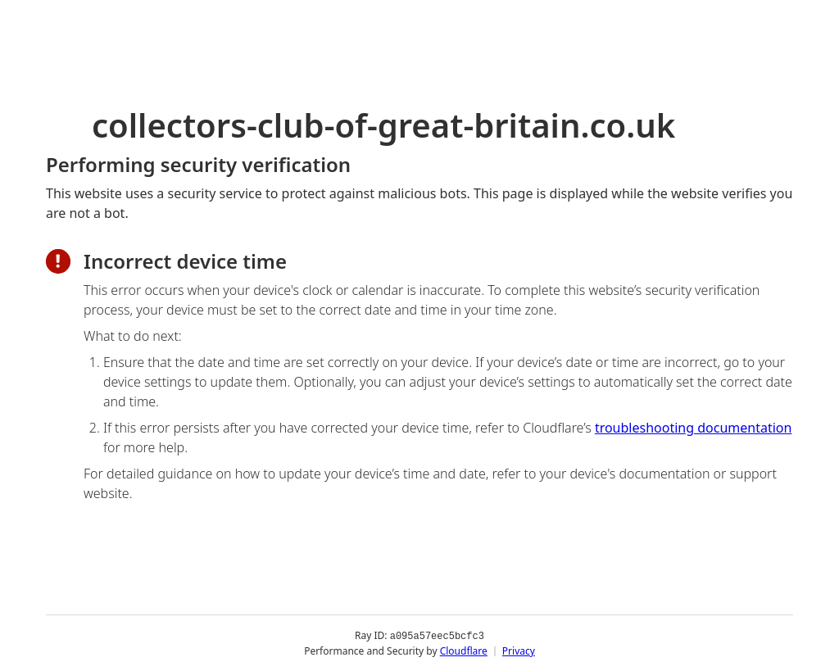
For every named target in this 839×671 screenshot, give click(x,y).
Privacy (518, 650)
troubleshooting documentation (693, 428)
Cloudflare (464, 650)
